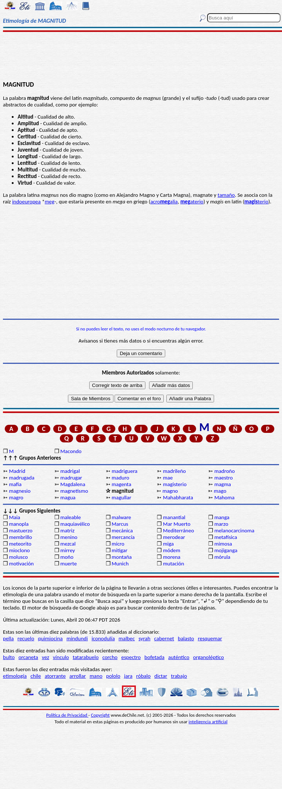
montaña (122, 557)
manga (221, 517)
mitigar (119, 550)
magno (170, 491)
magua (67, 497)
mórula (222, 557)
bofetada (154, 657)
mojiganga (226, 550)
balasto (186, 638)
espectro (131, 657)
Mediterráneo (178, 530)
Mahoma (224, 497)
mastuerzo (20, 530)
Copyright (100, 715)
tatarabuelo (86, 657)
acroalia (164, 201)
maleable (70, 517)
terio (256, 201)
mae (168, 477)
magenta (121, 484)
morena (171, 557)
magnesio (19, 491)
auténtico (178, 657)
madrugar (71, 477)
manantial (174, 517)
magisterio (175, 484)
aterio (191, 201)
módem (171, 550)
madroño (224, 471)
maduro (120, 477)
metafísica (225, 537)
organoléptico (208, 657)
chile (35, 676)
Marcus (120, 524)
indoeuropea (26, 201)
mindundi (77, 638)
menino (68, 537)
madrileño (174, 471)
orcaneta (28, 657)
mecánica (122, 530)
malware (121, 517)
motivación (21, 563)
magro (16, 497)
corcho (110, 657)
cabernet (164, 638)
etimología (15, 676)
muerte (68, 563)
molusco (18, 557)
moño (66, 557)
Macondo (71, 451)
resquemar (210, 638)
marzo (221, 524)
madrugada (21, 477)
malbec (127, 638)
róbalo (143, 676)
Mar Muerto (177, 524)
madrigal (70, 471)
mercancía (123, 537)
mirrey (67, 550)
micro (118, 543)
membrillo (20, 537)
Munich (120, 563)
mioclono (19, 550)
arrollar (77, 676)
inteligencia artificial (208, 721)
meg (50, 201)
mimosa (223, 543)
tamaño (226, 195)
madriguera (124, 471)
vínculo (61, 657)
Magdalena (72, 484)
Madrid (17, 471)
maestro (223, 477)
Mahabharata (178, 497)
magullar (121, 497)
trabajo (179, 676)
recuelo (26, 638)
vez (45, 657)
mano (96, 676)
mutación (173, 563)
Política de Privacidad (67, 715)
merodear (174, 537)
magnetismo (74, 491)
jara (128, 676)
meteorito (20, 543)
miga (168, 543)
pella (8, 638)
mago (220, 491)
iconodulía (103, 638)
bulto (9, 657)
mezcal (68, 543)
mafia (15, 484)
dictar (160, 676)
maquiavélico (75, 524)
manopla (18, 524)
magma (222, 484)
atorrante (55, 676)
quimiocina (50, 638)
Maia (14, 517)
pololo (113, 676)
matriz (67, 530)
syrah (144, 638)
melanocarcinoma (234, 530)
